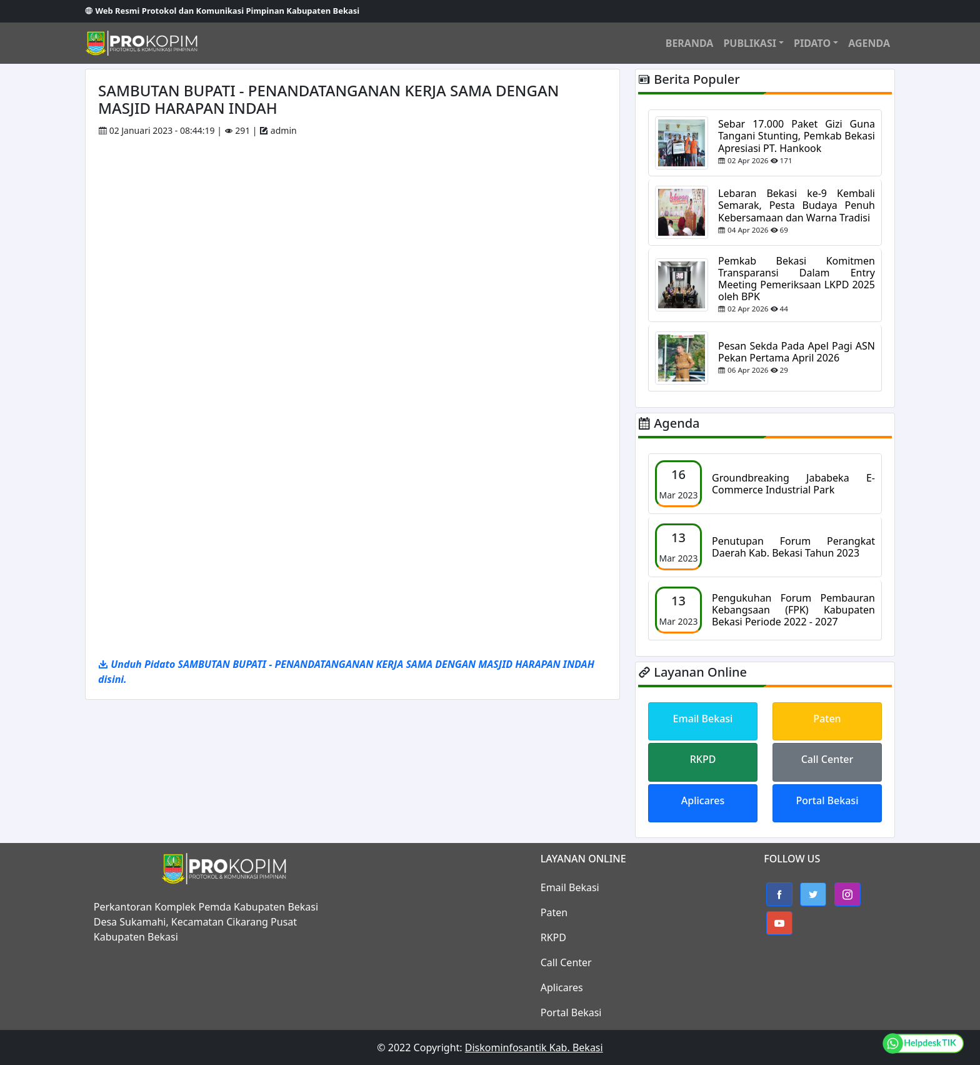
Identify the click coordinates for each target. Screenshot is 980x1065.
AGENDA (869, 43)
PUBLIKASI (749, 43)
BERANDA (690, 43)
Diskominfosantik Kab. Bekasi (534, 1047)
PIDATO (812, 43)
